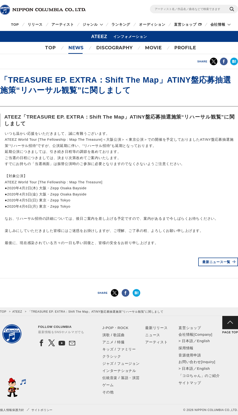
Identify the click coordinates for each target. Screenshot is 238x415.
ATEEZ (17, 311)
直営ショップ (185, 24)
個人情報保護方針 (12, 410)
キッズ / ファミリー (119, 349)
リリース (35, 24)
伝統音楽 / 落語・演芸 (121, 378)
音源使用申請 (189, 355)
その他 (108, 392)
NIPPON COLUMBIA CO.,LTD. (43, 10)
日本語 (187, 341)
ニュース (152, 335)
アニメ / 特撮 (113, 342)
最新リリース (156, 328)
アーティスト (62, 24)
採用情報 (185, 348)
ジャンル (90, 24)
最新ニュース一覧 (216, 262)
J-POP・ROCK (115, 328)
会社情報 (217, 24)
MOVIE (153, 47)
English (203, 341)
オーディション (152, 24)
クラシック (111, 356)
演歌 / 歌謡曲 (113, 335)
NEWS (76, 47)
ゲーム (108, 385)
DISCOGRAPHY (114, 47)
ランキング (120, 24)
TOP (15, 24)
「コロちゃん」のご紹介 (199, 376)
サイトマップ (189, 383)
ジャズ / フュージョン (121, 363)
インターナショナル (119, 371)
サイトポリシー (42, 410)
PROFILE (185, 47)
